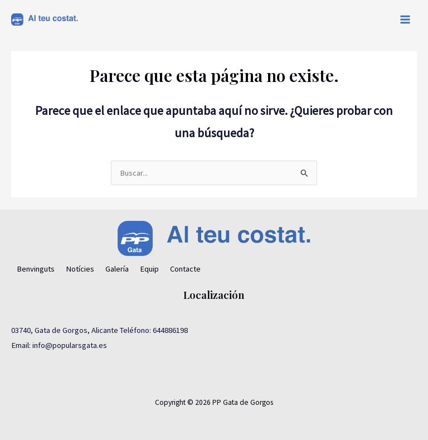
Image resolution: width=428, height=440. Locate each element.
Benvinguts (36, 269)
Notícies (80, 269)
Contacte (185, 269)
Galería (117, 269)
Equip (149, 269)
